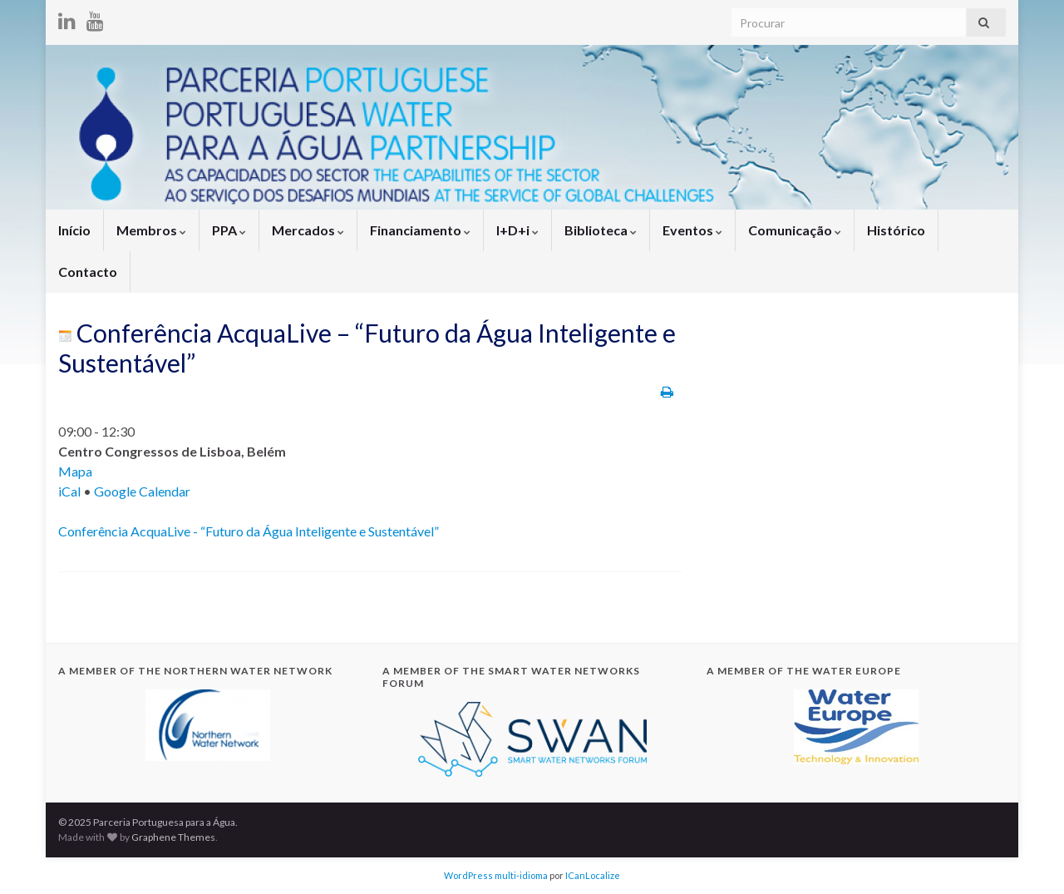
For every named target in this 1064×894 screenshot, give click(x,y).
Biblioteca (600, 230)
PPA (229, 230)
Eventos (692, 230)
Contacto (87, 271)
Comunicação (794, 230)
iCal (69, 491)
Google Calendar (142, 491)
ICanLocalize (592, 875)
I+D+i (517, 230)
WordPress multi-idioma (496, 875)
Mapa (75, 471)
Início (74, 230)
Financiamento (420, 230)
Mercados (308, 230)
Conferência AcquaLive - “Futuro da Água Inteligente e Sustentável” (248, 531)
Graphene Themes (173, 837)
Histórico (896, 230)
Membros (151, 230)
